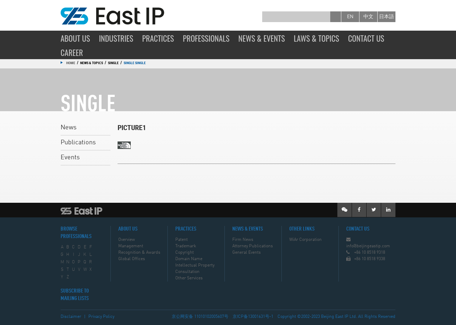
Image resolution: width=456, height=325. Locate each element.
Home (70, 62)
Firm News (242, 240)
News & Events (261, 38)
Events (70, 157)
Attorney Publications (252, 246)
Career (72, 52)
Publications (78, 142)
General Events (246, 253)
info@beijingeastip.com (368, 246)
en (350, 16)
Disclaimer (71, 317)
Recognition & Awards (139, 253)
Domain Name (188, 259)
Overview (126, 240)
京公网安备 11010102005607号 (200, 317)
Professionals (206, 38)
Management (130, 246)
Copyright (184, 253)
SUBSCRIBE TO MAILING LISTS (75, 294)
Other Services (189, 278)
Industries (116, 38)
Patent (181, 240)
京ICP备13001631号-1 (253, 317)
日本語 (386, 16)
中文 (368, 16)
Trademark (185, 246)
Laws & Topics (316, 38)
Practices (158, 38)
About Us (75, 38)
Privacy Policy (101, 317)
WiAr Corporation (305, 240)
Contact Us (366, 38)
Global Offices (131, 259)
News (69, 127)
